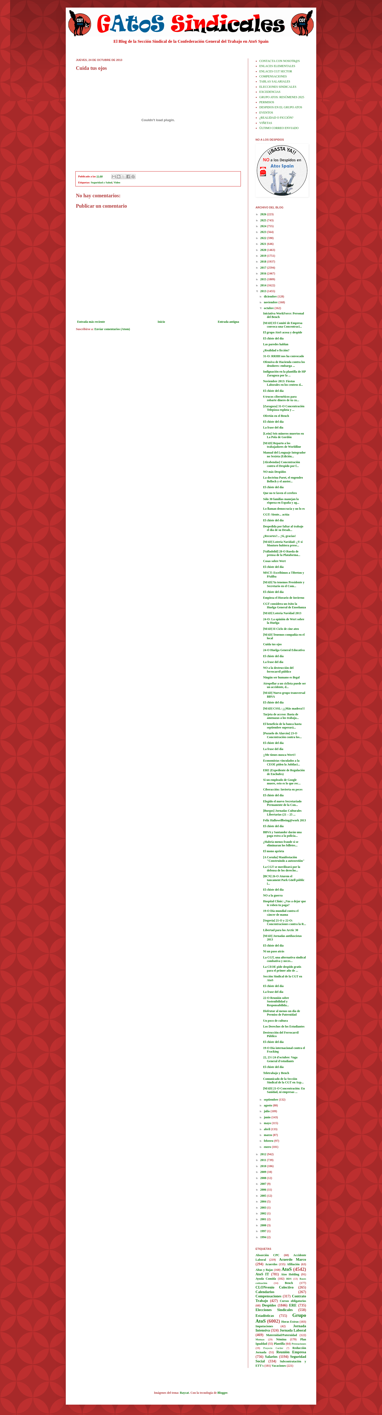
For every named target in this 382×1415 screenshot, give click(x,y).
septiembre (271, 1099)
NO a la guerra (273, 895)
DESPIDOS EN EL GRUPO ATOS (280, 107)
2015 (263, 279)
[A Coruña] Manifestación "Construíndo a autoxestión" (284, 859)
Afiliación (293, 1264)
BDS (288, 1278)
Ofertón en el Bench (276, 416)
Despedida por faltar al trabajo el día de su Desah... (283, 528)
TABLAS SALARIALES (274, 81)
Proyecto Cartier (273, 1348)
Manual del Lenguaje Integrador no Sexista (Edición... (284, 454)
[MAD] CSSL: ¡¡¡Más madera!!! (284, 708)
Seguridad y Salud (101, 182)
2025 (263, 220)
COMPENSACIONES (273, 76)
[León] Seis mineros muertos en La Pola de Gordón (283, 435)
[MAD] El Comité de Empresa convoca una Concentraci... (282, 324)
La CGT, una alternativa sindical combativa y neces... (284, 959)
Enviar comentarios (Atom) (112, 329)
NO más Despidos (274, 472)
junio (267, 1117)
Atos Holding (290, 1274)
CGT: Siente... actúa (276, 514)
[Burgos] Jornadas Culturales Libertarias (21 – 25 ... (282, 812)
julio (267, 1111)
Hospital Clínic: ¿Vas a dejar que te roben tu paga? (284, 903)
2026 (263, 214)
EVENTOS (266, 112)
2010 (263, 1166)
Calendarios (265, 1292)
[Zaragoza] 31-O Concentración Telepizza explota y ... (283, 408)
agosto (268, 1105)
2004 (263, 1201)
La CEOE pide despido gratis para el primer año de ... (282, 968)
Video (117, 182)
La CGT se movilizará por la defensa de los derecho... (281, 868)
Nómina (281, 1339)
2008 (263, 1178)
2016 (263, 273)
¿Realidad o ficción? (276, 350)
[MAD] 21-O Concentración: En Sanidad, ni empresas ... (284, 1090)
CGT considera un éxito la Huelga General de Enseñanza (284, 605)
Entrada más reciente (91, 322)
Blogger (222, 1393)
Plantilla (279, 1343)
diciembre (271, 296)
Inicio (161, 322)
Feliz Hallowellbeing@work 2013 (284, 820)
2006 (263, 1189)
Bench (289, 1283)
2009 (263, 1172)
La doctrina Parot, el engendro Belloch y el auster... (283, 479)
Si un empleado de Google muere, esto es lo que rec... (282, 781)
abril (267, 1129)
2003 (263, 1207)
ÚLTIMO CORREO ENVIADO (279, 128)
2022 (263, 238)
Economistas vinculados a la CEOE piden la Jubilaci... (281, 762)
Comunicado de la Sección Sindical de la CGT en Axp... (283, 1080)
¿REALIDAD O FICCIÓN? (276, 117)
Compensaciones (268, 1296)
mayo (268, 1123)
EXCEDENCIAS (269, 92)
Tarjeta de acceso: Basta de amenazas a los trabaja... (281, 716)
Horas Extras (290, 1321)
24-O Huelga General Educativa (284, 650)
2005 (263, 1195)
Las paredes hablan (275, 344)
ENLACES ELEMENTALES (277, 66)
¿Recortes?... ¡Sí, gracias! (279, 536)
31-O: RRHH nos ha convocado (283, 356)
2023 (263, 232)
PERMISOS (266, 102)
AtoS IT (262, 1274)
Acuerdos (271, 1264)
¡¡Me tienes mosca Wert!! (279, 755)
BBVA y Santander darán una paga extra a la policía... (282, 834)
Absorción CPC (268, 1255)
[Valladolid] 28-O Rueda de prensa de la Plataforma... (281, 553)
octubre (269, 308)
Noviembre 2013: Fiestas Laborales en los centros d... (283, 383)
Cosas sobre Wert (274, 561)
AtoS (287, 1269)
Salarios (271, 1357)
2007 (263, 1184)
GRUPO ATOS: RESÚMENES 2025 (281, 97)
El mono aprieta (273, 851)
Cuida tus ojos (272, 644)
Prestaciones (299, 1343)
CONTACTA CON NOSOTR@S (279, 61)
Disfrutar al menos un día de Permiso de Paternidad (281, 1012)
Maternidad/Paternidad (281, 1335)
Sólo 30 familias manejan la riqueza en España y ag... (281, 500)
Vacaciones (279, 1365)
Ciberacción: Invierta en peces (283, 789)
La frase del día (273, 427)
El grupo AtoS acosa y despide (282, 332)
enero (268, 1147)
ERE (293, 1305)
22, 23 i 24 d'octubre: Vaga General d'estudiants (280, 1059)
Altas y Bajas (264, 1270)
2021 (263, 244)
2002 (263, 1213)
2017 (263, 267)
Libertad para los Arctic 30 (280, 930)
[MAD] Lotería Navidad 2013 (282, 613)
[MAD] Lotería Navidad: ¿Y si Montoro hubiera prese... (283, 543)
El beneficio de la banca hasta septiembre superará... (282, 725)
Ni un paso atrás (273, 951)
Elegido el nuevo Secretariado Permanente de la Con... (282, 803)
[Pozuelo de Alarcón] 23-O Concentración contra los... (282, 735)
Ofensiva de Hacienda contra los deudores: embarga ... (284, 363)
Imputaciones (264, 1326)
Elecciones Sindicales (274, 1310)
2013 (263, 291)
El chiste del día (273, 338)
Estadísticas (265, 1316)
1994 (263, 1237)
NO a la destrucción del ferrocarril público (278, 669)
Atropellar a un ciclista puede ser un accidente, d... (284, 685)
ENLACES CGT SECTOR (275, 71)
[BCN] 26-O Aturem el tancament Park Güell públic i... (283, 879)
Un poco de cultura (275, 1020)
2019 (263, 256)
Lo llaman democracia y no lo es (284, 508)
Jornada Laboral (293, 1330)
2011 (263, 1160)
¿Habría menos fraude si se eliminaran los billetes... (280, 843)
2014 (263, 285)
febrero (269, 1141)
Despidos (269, 1305)
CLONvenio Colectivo (274, 1287)
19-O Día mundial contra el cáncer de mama (281, 912)
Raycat (184, 1393)
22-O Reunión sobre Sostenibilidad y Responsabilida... (276, 1001)
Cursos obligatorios (293, 1301)
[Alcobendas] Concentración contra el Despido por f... (281, 463)
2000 (263, 1225)
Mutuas (260, 1339)
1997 (263, 1231)
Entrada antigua (228, 322)
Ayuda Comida (266, 1278)
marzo (268, 1135)
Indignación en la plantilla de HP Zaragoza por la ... (284, 373)
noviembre (271, 302)
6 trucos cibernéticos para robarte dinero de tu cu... (281, 398)
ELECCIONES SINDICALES (277, 87)
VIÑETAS (265, 123)
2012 (263, 1154)
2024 (263, 226)
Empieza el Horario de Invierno (283, 597)
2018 (263, 261)
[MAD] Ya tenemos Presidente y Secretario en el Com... (283, 584)
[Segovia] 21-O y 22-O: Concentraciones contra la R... (284, 922)
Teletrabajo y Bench (276, 1073)
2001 (263, 1219)
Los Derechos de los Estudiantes (284, 1026)
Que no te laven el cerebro (280, 493)
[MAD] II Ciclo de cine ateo (281, 629)
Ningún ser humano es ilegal (281, 677)
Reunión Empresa (291, 1352)
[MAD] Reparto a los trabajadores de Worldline (282, 444)
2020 (263, 250)
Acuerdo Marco (292, 1259)
